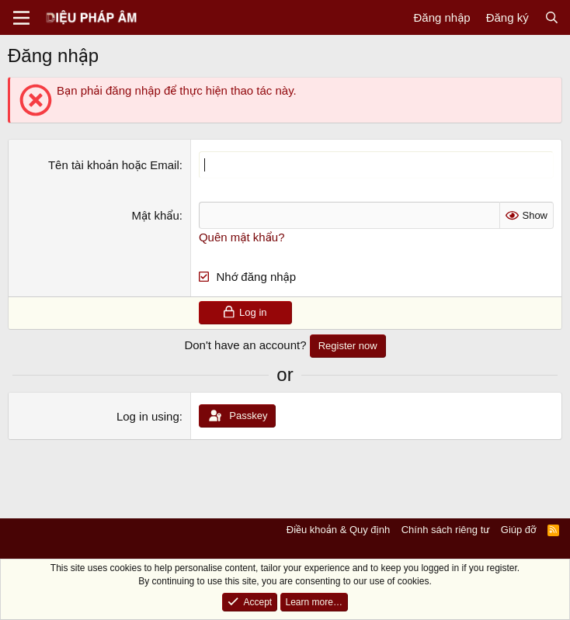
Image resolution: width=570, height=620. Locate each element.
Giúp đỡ (519, 529)
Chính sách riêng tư (445, 529)
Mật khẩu (155, 215)
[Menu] (21, 17)
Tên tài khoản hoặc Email (113, 164)
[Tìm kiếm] (552, 17)
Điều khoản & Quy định (338, 529)
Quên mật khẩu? (242, 237)
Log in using (147, 416)
